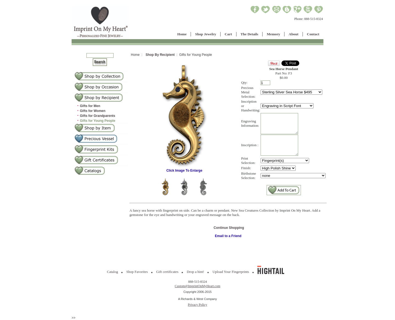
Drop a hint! (195, 272)
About (293, 34)
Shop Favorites (137, 272)
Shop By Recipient (160, 55)
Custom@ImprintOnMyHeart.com (197, 286)
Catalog (112, 272)
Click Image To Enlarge (184, 171)
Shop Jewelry (205, 34)
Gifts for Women (92, 111)
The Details (249, 34)
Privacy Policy (197, 305)
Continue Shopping (229, 233)
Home (182, 34)
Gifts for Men (90, 106)
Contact (313, 34)
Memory (273, 34)
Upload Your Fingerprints (231, 272)
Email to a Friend (228, 241)
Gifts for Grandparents (97, 116)
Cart (228, 34)
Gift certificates (167, 272)
